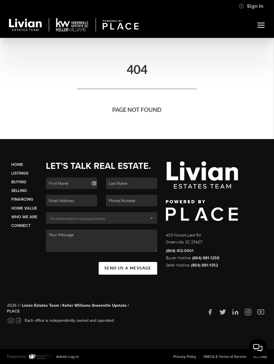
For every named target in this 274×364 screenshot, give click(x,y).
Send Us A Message (127, 268)
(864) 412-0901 (180, 250)
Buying (18, 182)
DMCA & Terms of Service (225, 356)
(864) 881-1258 (205, 258)
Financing (22, 199)
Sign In (251, 6)
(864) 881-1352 (204, 265)
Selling (19, 190)
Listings (19, 173)
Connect (21, 225)
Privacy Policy (184, 356)
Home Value (24, 208)
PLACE (13, 313)
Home (17, 164)
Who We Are (24, 217)
